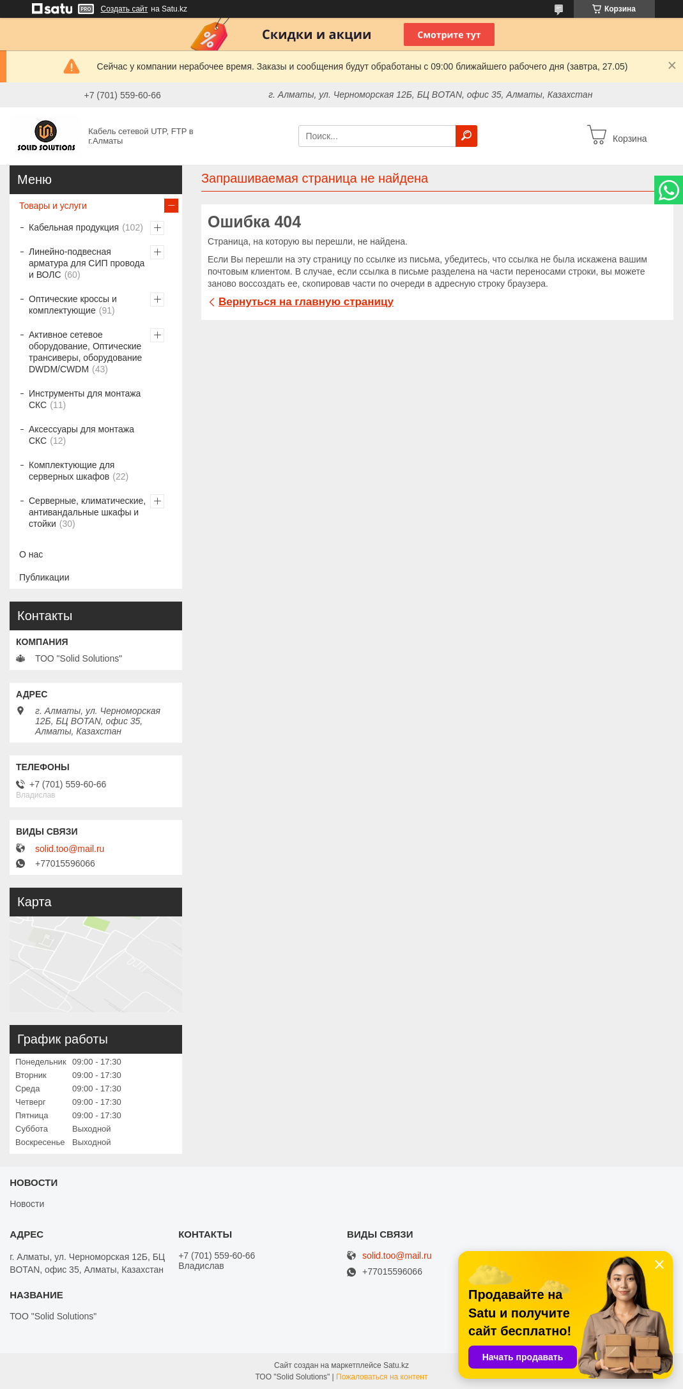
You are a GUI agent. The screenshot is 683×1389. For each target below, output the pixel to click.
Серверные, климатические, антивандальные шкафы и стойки (87, 512)
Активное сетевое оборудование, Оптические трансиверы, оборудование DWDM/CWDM (85, 352)
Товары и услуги (53, 206)
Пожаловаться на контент (381, 1376)
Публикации (44, 577)
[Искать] (466, 136)
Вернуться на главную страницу (306, 302)
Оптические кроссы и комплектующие (73, 304)
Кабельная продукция (74, 227)
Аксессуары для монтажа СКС (81, 435)
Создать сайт (124, 8)
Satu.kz (396, 1365)
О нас (31, 554)
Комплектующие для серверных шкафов (71, 471)
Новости (27, 1204)
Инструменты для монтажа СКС (85, 399)
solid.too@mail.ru (69, 849)
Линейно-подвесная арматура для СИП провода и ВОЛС (86, 263)
